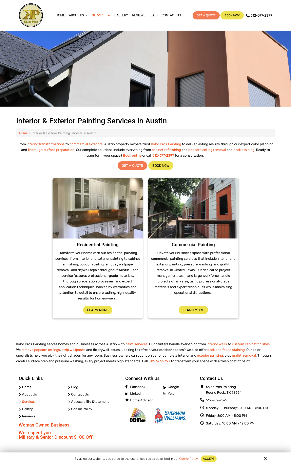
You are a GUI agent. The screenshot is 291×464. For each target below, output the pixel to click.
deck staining (243, 150)
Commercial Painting (193, 244)
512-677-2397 (259, 15)
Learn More (97, 310)
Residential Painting (97, 244)
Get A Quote (206, 15)
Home (23, 133)
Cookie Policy (188, 459)
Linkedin (136, 393)
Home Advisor (141, 400)
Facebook (138, 387)
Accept (209, 459)
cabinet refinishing (166, 150)
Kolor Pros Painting (166, 144)
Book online (132, 155)
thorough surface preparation (51, 150)
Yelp (171, 393)
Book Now (232, 15)
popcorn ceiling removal (207, 150)
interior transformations (46, 144)
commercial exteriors (86, 144)
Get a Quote (132, 166)
